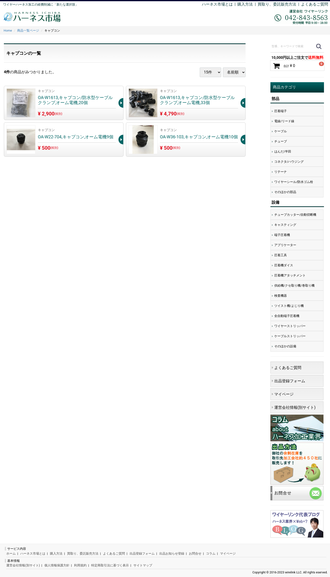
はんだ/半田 (282, 151)
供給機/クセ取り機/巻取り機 (294, 285)
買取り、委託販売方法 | (279, 4)
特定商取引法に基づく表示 (110, 565)
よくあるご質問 (314, 4)
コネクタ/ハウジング (289, 161)
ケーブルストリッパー (290, 336)
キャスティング (285, 225)
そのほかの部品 (285, 192)
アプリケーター (285, 245)
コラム (210, 553)
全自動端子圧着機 (286, 316)
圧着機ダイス (283, 265)
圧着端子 (280, 111)
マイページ (284, 394)
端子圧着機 (282, 235)
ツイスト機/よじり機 (289, 306)
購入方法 (245, 4)
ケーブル (280, 131)
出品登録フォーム (289, 381)
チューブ (280, 141)
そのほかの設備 (285, 346)
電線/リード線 (284, 121)
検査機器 (280, 295)
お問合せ (195, 553)
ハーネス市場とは (217, 4)
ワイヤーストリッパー (290, 326)
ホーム (11, 553)
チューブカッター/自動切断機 (295, 214)
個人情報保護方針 (56, 565)
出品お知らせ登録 (171, 553)
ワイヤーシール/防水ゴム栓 (293, 182)
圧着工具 (280, 255)
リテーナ (280, 172)
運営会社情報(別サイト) (295, 407)
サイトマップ (142, 565)
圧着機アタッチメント (290, 275)
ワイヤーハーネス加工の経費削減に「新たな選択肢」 (40, 4)
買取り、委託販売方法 (82, 553)
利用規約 (80, 565)
